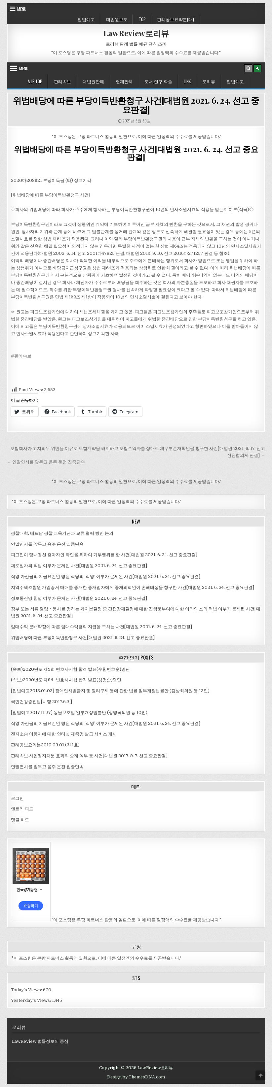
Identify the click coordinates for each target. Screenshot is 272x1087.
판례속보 (62, 81)
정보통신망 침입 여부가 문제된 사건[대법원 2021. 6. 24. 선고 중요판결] (79, 598)
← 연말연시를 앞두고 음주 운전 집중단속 (46, 461)
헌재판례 (124, 81)
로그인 (17, 798)
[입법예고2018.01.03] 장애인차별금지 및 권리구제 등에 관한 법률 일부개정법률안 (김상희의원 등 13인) (110, 690)
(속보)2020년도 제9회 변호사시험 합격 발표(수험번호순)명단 (70, 669)
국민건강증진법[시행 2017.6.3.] (41, 701)
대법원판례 (93, 81)
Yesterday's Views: (31, 1000)
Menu (21, 9)
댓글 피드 (20, 819)
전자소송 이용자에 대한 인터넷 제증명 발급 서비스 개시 (64, 733)
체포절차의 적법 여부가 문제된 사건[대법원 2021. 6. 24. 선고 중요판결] (79, 565)
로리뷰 (208, 81)
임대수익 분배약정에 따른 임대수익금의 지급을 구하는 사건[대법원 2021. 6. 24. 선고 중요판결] (101, 626)
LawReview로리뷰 (136, 33)
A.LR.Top (35, 81)
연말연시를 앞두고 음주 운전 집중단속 (47, 544)
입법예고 (86, 19)
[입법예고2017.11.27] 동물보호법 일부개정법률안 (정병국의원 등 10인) (79, 712)
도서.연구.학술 (158, 81)
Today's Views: (27, 989)
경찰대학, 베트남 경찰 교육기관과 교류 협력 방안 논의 (62, 533)
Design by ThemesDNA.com (136, 1077)
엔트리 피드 (22, 808)
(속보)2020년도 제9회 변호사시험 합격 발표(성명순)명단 (66, 679)
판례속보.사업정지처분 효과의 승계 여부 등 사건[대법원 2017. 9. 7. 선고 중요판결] (89, 755)
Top (142, 19)
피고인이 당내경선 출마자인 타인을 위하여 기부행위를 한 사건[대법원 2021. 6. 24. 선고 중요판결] (104, 554)
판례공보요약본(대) (175, 19)
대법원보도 (117, 19)
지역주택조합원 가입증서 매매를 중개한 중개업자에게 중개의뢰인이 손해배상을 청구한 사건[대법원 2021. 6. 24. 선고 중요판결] (132, 587)
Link (187, 81)
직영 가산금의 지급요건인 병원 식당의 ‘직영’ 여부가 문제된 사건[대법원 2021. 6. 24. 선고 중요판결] (105, 576)
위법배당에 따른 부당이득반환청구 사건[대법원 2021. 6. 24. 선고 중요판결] (136, 105)
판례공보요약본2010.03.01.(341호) (45, 744)
